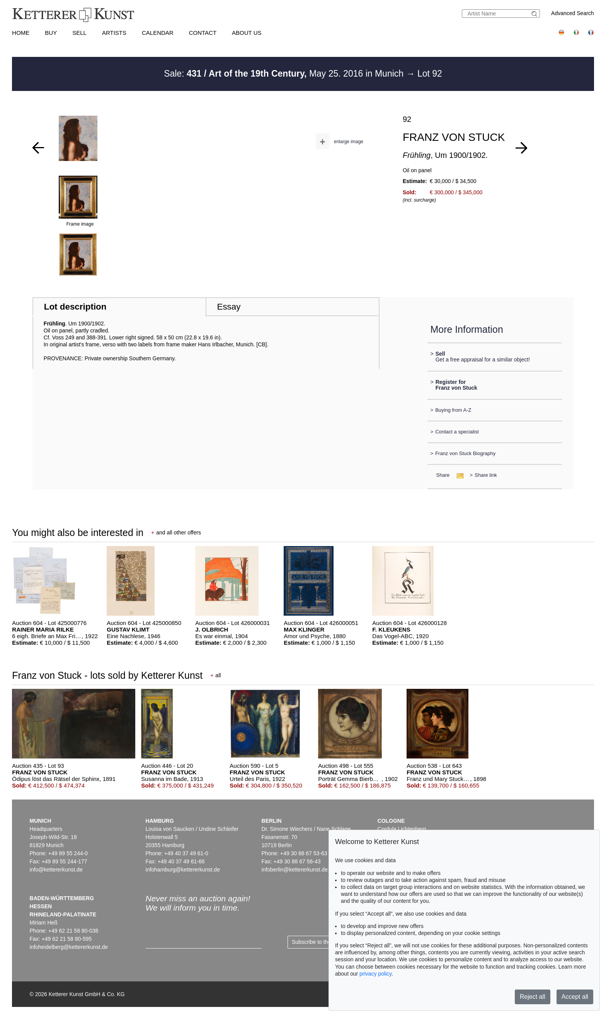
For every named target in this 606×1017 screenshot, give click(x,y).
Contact (202, 32)
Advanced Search (572, 13)
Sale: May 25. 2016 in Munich (285, 73)
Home (20, 32)
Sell (79, 32)
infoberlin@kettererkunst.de (295, 869)
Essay (228, 307)
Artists (114, 32)
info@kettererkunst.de (56, 869)
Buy (51, 32)
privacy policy (375, 974)
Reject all (532, 996)
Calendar (158, 32)
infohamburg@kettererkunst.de (183, 869)
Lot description (75, 307)
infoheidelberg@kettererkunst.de (69, 947)
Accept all (575, 996)
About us (246, 32)
